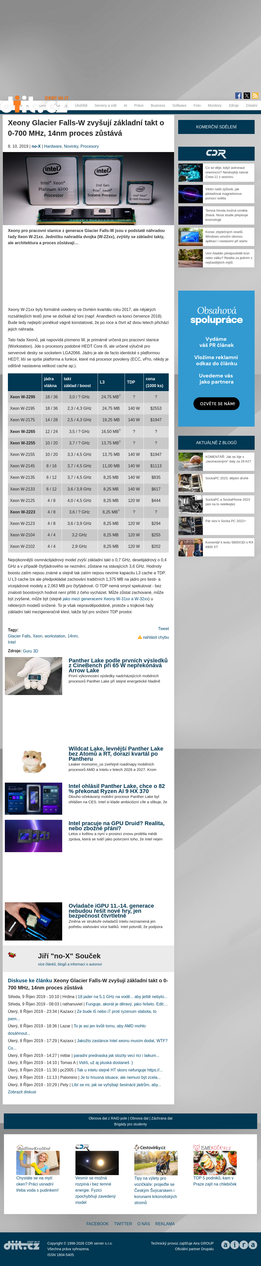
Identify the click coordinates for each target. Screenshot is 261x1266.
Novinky (71, 146)
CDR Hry (216, 154)
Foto (197, 105)
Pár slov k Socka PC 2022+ (225, 521)
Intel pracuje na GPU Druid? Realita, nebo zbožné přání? (117, 826)
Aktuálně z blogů (216, 443)
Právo (139, 105)
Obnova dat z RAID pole (108, 1118)
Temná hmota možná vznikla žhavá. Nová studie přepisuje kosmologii (226, 215)
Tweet (163, 629)
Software (179, 105)
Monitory (214, 105)
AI (125, 105)
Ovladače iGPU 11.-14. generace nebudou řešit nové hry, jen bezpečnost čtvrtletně (111, 911)
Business (158, 105)
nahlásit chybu (156, 637)
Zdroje (234, 105)
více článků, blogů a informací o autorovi (70, 964)
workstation (55, 636)
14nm (73, 636)
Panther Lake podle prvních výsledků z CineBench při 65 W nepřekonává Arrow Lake (118, 665)
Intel (12, 642)
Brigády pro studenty (130, 1124)
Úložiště (81, 105)
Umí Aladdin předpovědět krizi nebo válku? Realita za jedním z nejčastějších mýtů (228, 257)
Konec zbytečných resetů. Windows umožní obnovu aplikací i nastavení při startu (226, 236)
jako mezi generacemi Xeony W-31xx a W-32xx (105, 599)
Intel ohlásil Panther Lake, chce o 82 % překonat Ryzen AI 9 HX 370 (117, 788)
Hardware (53, 146)
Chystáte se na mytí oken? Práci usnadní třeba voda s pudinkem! (37, 1184)
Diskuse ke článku (30, 980)
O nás (143, 1224)
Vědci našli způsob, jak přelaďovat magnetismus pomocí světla (223, 193)
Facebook (97, 1224)
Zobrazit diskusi (22, 1092)
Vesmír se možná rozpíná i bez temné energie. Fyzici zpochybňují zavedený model (95, 1190)
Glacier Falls (19, 636)
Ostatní (251, 105)
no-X (36, 146)
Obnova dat (139, 1118)
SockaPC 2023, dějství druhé (226, 478)
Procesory (90, 146)
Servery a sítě (105, 105)
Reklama (165, 1224)
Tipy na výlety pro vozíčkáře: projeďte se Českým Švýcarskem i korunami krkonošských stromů (155, 1190)
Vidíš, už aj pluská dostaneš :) (106, 1062)
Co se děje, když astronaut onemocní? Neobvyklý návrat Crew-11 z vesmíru (226, 172)
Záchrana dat (162, 1118)
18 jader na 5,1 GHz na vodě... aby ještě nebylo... (122, 997)
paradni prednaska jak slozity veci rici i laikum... (116, 1055)
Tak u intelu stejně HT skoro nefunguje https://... (120, 1070)
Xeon (37, 636)
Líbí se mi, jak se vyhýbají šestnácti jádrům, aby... (116, 1085)
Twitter (123, 1224)
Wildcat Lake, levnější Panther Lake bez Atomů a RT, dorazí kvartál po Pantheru (116, 753)
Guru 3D (30, 651)
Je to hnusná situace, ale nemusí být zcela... (121, 1077)
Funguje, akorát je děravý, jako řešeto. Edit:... (127, 1004)
